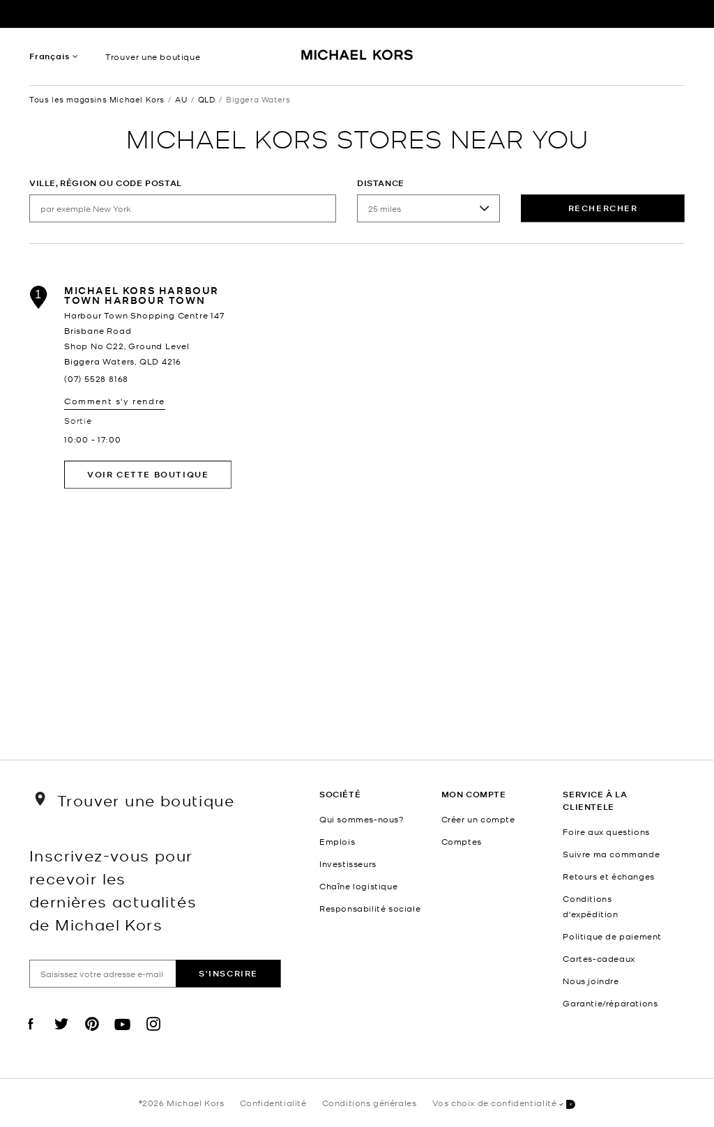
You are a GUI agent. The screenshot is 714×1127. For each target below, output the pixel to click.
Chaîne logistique (358, 885)
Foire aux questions (606, 831)
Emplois (337, 841)
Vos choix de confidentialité (504, 1103)
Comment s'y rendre (114, 400)
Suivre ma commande (611, 853)
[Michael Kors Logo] (357, 60)
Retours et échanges (608, 876)
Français (49, 56)
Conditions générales (369, 1102)
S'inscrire (228, 973)
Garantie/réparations (610, 1003)
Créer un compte (478, 819)
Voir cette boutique (147, 474)
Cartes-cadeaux (599, 958)
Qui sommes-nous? (361, 819)
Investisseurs (348, 863)
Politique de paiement (612, 936)
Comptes (461, 841)
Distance (380, 183)
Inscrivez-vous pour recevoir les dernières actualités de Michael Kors (113, 889)
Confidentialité (273, 1102)
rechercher (603, 208)
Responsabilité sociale (369, 908)
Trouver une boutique (152, 56)
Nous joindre (590, 980)
